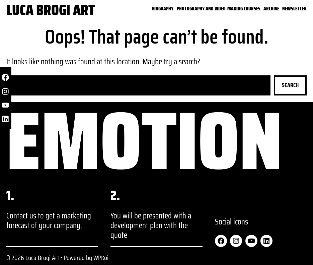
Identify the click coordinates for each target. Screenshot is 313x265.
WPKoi (100, 257)
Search (290, 85)
